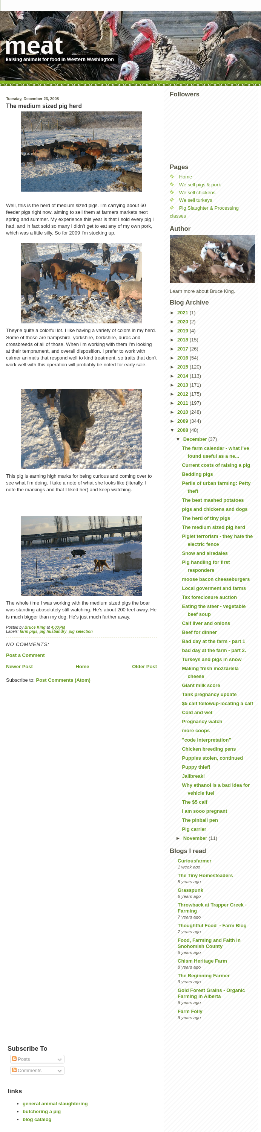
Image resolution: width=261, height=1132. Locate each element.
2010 (183, 412)
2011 (183, 403)
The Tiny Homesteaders (205, 875)
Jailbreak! (193, 776)
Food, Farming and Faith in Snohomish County (209, 943)
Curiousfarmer (195, 861)
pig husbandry (53, 631)
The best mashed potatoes (213, 500)
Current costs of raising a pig (216, 465)
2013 (183, 385)
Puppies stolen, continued (212, 758)
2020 (183, 322)
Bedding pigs (197, 474)
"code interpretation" (206, 740)
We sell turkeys (195, 200)
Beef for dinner (199, 632)
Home (82, 666)
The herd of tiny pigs (206, 518)
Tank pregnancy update (209, 694)
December (195, 439)
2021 (183, 312)
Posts (21, 1059)
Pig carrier (194, 829)
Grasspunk (190, 890)
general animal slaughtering (55, 1103)
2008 (183, 430)
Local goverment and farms (214, 588)
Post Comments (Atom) (63, 680)
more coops (196, 730)
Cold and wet (197, 712)
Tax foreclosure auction (209, 597)
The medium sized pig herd (213, 527)
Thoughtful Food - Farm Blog (212, 925)
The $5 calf (194, 802)
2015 (183, 367)
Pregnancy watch (202, 721)
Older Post (144, 666)
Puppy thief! (196, 767)
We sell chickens (197, 192)
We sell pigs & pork (200, 184)
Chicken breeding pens (209, 749)
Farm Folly (190, 1011)
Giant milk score (201, 685)
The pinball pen (200, 820)
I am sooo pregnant (204, 811)
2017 (183, 349)
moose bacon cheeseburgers (216, 579)
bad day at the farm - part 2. (214, 650)
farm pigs (28, 631)
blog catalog (37, 1119)
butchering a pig (42, 1111)
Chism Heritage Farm (202, 961)
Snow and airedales (204, 553)
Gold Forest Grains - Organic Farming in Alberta (211, 993)
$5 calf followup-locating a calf (217, 703)
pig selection (81, 631)
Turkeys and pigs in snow (211, 659)
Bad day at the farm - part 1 (213, 641)
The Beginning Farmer (204, 975)
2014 (183, 376)
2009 (183, 421)
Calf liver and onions (206, 623)
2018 (183, 340)
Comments (26, 1070)
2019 (183, 331)
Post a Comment (25, 655)
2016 (183, 358)
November (196, 838)
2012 (183, 394)
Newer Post (19, 666)
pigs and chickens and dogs (214, 509)
